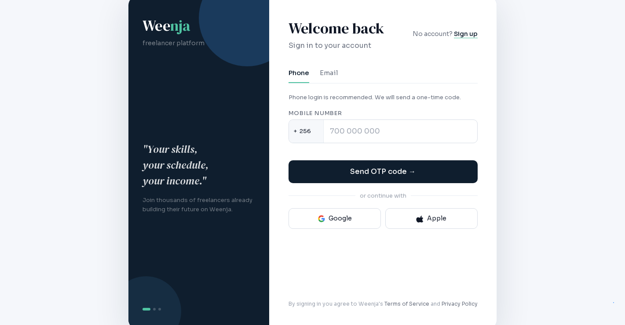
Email (329, 73)
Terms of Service (406, 303)
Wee (166, 25)
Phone (299, 73)
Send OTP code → (383, 171)
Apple (431, 218)
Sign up (466, 34)
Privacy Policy (460, 303)
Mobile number (315, 113)
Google (335, 218)
